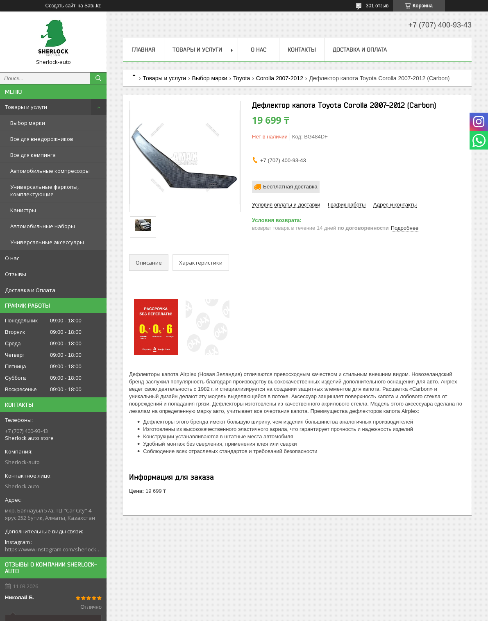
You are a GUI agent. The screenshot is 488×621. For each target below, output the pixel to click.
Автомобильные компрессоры (50, 171)
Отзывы (15, 274)
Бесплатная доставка (290, 187)
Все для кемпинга (33, 155)
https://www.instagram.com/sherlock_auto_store (53, 549)
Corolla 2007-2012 (279, 78)
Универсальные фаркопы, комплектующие (44, 190)
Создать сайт (60, 6)
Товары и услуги (26, 107)
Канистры (23, 210)
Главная (143, 49)
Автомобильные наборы (42, 226)
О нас (12, 258)
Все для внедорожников (41, 139)
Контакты (302, 49)
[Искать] (98, 78)
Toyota (241, 78)
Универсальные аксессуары (47, 242)
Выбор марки (27, 123)
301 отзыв (377, 6)
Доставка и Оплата (30, 290)
